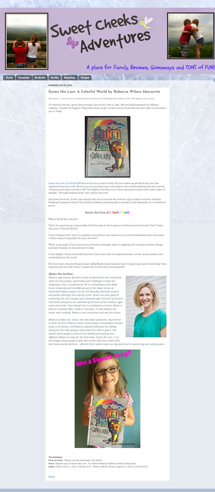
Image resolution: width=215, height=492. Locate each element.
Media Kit (40, 77)
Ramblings (69, 77)
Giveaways (23, 77)
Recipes (85, 77)
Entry (52, 476)
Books (9, 77)
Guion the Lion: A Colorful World (66, 183)
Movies (55, 77)
